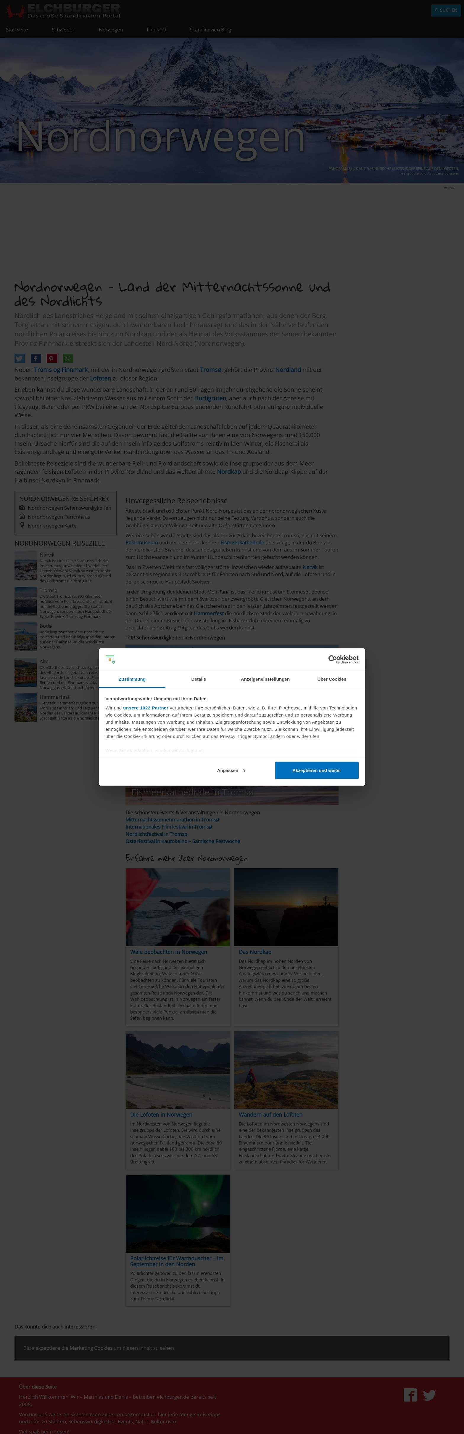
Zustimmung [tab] (132, 679)
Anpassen (231, 770)
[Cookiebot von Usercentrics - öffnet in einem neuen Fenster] (333, 659)
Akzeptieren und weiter (316, 770)
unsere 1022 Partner (145, 707)
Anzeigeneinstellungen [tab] (265, 679)
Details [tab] (198, 679)
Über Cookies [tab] (332, 679)
